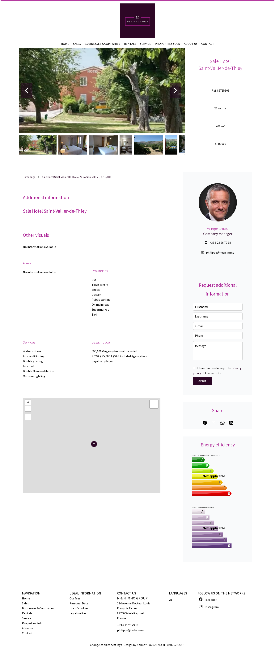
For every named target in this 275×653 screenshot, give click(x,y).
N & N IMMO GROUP (132, 598)
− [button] (28, 408)
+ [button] (28, 403)
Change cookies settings (106, 645)
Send (202, 381)
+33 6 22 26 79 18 (220, 242)
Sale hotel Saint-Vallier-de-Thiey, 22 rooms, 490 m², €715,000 (76, 177)
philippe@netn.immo (220, 252)
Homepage (29, 177)
